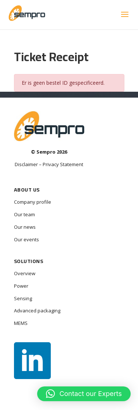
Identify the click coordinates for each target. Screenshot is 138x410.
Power (21, 286)
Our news (25, 227)
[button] (84, 393)
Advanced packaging (37, 310)
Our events (26, 239)
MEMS (21, 323)
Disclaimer (26, 164)
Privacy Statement (63, 164)
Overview (24, 273)
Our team (24, 214)
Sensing (23, 298)
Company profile (32, 202)
